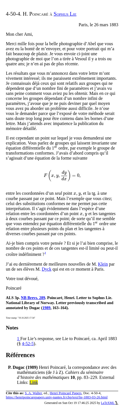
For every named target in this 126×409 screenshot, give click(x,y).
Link (33, 382)
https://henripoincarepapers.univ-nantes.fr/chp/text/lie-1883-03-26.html (57, 397)
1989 (47, 307)
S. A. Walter (33, 393)
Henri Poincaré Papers (65, 393)
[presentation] (55, 148)
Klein (103, 264)
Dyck (46, 269)
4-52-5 (28, 343)
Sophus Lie (65, 14)
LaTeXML (109, 403)
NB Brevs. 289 (33, 297)
